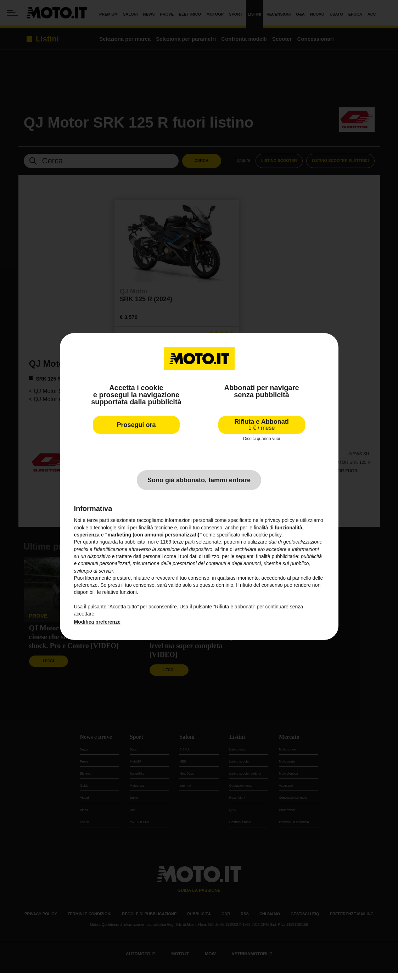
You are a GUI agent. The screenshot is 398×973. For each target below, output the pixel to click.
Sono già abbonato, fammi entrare (199, 480)
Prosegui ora (136, 424)
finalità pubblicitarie (277, 556)
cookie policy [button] (267, 535)
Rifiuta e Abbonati (261, 424)
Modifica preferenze (97, 622)
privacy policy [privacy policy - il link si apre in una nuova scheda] (280, 520)
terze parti (184, 542)
